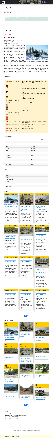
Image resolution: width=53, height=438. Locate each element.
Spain (8, 119)
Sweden (9, 121)
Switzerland (10, 124)
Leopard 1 (8, 175)
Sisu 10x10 (8, 186)
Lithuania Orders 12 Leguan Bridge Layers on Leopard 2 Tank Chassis (11, 208)
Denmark (9, 87)
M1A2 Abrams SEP (10, 179)
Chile (8, 84)
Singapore (9, 114)
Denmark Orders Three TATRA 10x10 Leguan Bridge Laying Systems (40, 208)
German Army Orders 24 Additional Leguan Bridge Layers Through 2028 (41, 235)
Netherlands (10, 107)
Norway (9, 109)
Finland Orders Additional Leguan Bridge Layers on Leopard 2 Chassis (10, 295)
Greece (9, 100)
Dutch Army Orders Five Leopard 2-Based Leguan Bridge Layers (41, 295)
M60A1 (7, 181)
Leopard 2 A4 (9, 177)
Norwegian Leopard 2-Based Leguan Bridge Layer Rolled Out (26, 239)
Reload (17, 436)
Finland (9, 92)
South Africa (10, 116)
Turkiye (9, 128)
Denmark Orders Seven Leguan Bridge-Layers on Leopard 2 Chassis (10, 262)
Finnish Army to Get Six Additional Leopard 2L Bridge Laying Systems (10, 237)
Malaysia (9, 104)
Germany (9, 97)
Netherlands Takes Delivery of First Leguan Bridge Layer (26, 262)
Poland (9, 112)
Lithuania (9, 102)
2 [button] (27, 315)
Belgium (9, 81)
